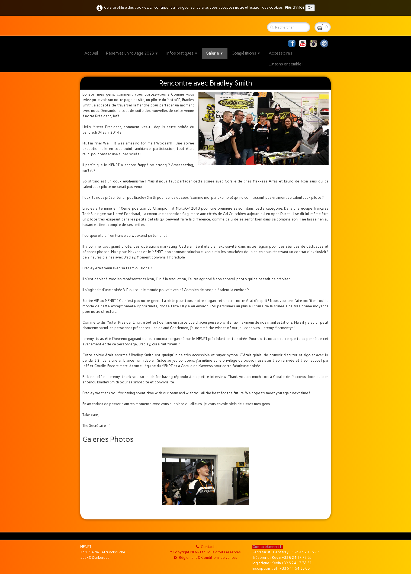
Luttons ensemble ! (286, 64)
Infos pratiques (182, 53)
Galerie (214, 53)
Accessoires (280, 53)
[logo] (82, 26)
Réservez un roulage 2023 (132, 53)
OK (310, 8)
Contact (205, 547)
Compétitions (246, 53)
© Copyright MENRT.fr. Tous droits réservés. (205, 552)
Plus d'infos (294, 7)
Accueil (91, 53)
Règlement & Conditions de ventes (205, 558)
